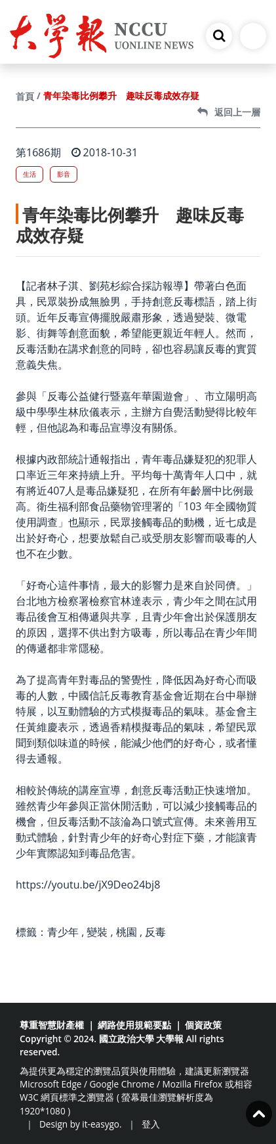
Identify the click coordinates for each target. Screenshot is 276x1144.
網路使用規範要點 (134, 1025)
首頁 (25, 96)
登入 (151, 1124)
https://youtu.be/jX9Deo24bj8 (88, 884)
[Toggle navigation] (253, 36)
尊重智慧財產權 (52, 1025)
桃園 (126, 932)
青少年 (63, 932)
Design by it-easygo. (80, 1124)
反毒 (155, 932)
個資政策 (203, 1025)
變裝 (97, 932)
